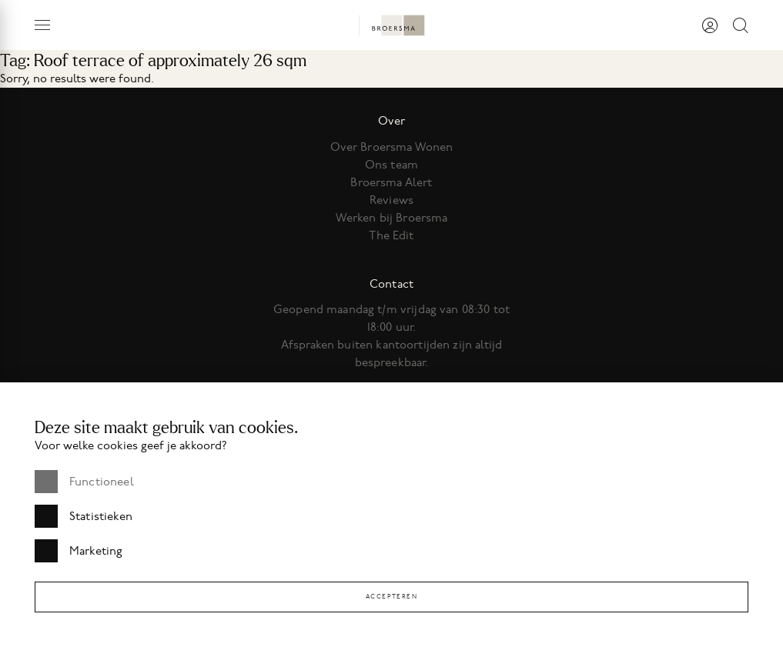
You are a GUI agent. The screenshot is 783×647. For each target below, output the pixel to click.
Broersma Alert (391, 182)
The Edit (391, 235)
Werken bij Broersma (392, 217)
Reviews (391, 200)
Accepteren (392, 596)
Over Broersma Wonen (391, 147)
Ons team (391, 164)
